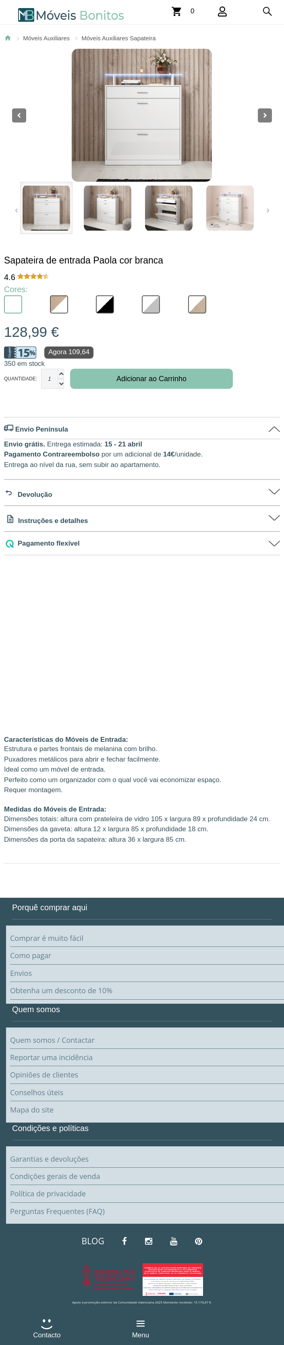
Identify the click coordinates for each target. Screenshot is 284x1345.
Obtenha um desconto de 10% (61, 990)
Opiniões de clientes (44, 1074)
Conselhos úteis (36, 1092)
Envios (21, 973)
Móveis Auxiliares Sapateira (118, 38)
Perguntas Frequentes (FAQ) (57, 1211)
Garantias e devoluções (49, 1159)
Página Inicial (7, 38)
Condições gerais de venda (55, 1176)
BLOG (93, 1241)
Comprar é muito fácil (46, 938)
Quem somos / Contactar (52, 1040)
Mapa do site (32, 1110)
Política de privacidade (48, 1193)
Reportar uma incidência (51, 1057)
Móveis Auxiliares (46, 38)
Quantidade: (20, 379)
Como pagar (30, 955)
